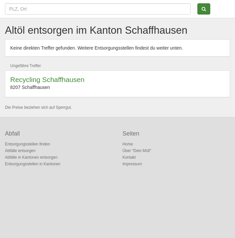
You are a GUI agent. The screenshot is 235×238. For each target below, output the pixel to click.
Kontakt (129, 157)
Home (127, 144)
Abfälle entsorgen (20, 150)
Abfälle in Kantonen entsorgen (31, 157)
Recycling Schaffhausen (47, 79)
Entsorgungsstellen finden (27, 144)
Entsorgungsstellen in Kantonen (32, 164)
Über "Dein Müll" (136, 150)
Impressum (132, 164)
